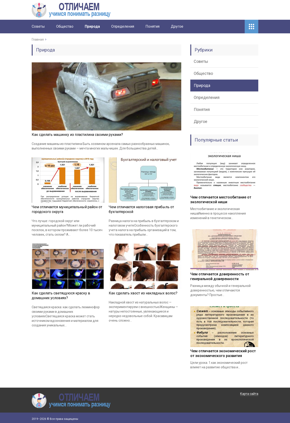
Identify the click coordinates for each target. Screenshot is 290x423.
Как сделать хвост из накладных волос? (143, 293)
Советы (38, 26)
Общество (64, 26)
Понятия (152, 26)
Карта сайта (249, 394)
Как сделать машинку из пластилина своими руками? (77, 134)
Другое (177, 26)
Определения (122, 26)
